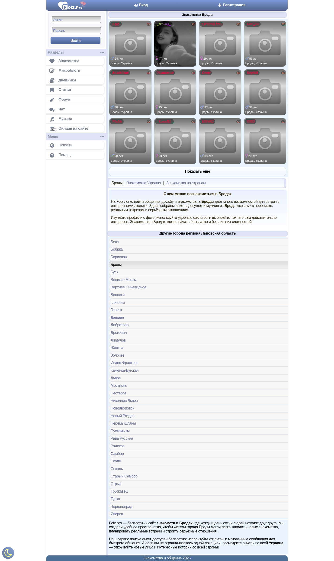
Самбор (117, 454)
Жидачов (118, 340)
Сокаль (117, 469)
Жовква (117, 348)
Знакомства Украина (144, 183)
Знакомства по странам (186, 183)
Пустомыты (120, 431)
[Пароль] (76, 30)
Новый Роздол (123, 416)
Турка (115, 499)
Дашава (117, 317)
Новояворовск (122, 408)
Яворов (117, 514)
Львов (116, 378)
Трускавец (119, 491)
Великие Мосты (124, 280)
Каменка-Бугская (125, 370)
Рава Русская (122, 438)
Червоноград (121, 507)
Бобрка (117, 249)
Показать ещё (197, 171)
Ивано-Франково (124, 363)
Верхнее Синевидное (128, 287)
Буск (114, 272)
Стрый (116, 484)
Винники (118, 295)
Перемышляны (123, 423)
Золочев (118, 355)
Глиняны (118, 302)
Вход (140, 5)
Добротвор (119, 325)
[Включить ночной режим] (8, 554)
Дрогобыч (119, 333)
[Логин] (76, 19)
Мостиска (119, 385)
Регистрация (231, 5)
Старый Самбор (124, 476)
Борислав (119, 257)
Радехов (118, 446)
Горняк (116, 310)
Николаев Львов (124, 401)
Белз (115, 242)
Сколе (116, 461)
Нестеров (118, 393)
